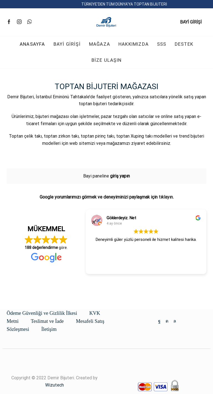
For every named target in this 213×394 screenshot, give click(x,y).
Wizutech (54, 385)
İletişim (49, 329)
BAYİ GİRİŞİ (191, 22)
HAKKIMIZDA (133, 44)
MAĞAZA (99, 44)
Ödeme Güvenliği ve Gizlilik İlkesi (42, 313)
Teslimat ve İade (47, 321)
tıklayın (166, 197)
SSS (161, 44)
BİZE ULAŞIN (106, 60)
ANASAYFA (32, 44)
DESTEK (184, 44)
